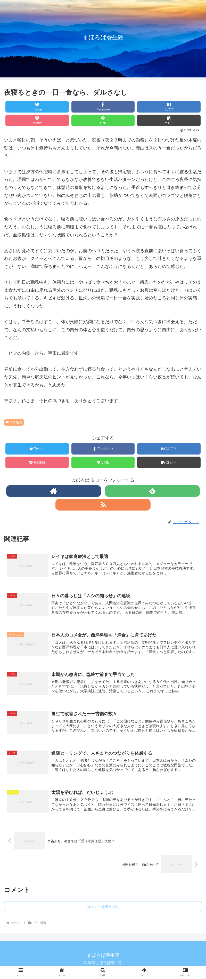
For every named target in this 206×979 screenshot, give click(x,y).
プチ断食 (14, 422)
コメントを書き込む (103, 908)
